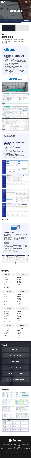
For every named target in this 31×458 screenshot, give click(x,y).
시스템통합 (15, 20)
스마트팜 (5, 20)
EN (26, 2)
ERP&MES (26, 20)
